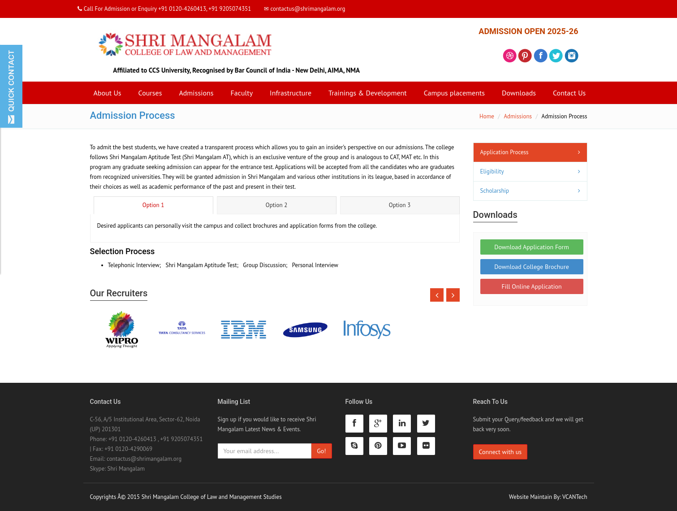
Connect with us (500, 452)
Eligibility (492, 171)
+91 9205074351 (181, 439)
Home (486, 116)
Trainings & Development (367, 92)
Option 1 (153, 205)
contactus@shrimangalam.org (144, 459)
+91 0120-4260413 (132, 439)
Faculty (241, 92)
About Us (107, 92)
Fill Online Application (531, 286)
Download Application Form (531, 247)
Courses (150, 92)
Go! (321, 451)
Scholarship (494, 191)
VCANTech (574, 497)
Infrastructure (290, 92)
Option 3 (399, 205)
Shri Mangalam (126, 468)
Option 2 (276, 205)
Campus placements (454, 92)
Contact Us (569, 92)
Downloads (519, 92)
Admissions (196, 92)
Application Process (504, 152)
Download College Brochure (531, 267)
